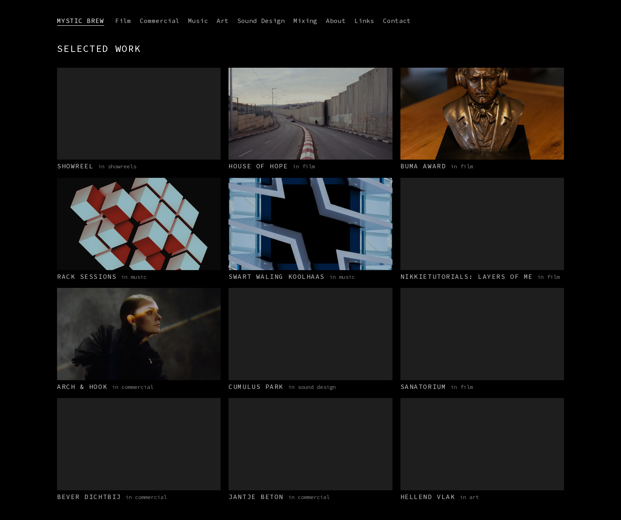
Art (223, 21)
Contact (397, 21)
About (336, 21)
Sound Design (261, 21)
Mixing (305, 21)
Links (364, 21)
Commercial (159, 21)
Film (123, 21)
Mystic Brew (80, 21)
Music (198, 21)
